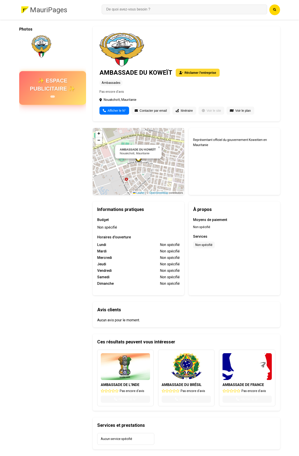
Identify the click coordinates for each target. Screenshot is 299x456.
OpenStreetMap (158, 192)
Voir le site (211, 110)
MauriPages (48, 10)
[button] (159, 147)
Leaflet (138, 192)
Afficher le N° (114, 110)
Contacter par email (151, 110)
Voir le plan (240, 110)
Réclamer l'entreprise (197, 72)
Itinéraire (184, 110)
